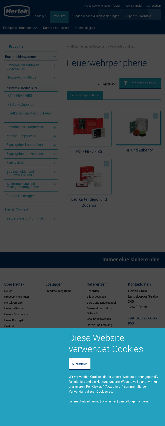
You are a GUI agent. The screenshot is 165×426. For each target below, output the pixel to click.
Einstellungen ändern (133, 401)
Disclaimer (109, 401)
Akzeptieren (79, 363)
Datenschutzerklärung (84, 401)
